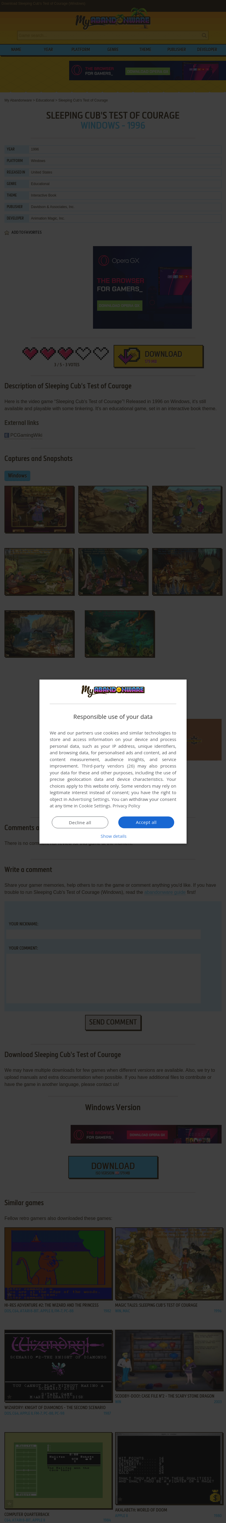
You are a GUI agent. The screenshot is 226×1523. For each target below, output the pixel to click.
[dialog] (113, 761)
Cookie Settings (94, 806)
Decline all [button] (80, 822)
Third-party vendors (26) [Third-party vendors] (108, 766)
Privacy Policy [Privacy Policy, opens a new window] (126, 806)
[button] (113, 836)
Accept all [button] (146, 822)
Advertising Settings (89, 799)
